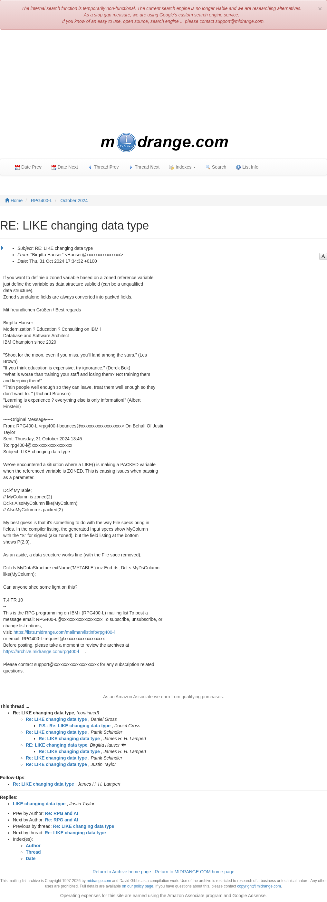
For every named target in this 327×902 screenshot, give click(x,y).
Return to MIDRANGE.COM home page (194, 871)
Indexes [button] (182, 167)
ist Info (247, 167)
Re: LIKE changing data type (56, 719)
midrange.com (99, 880)
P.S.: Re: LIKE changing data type (75, 725)
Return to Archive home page (121, 871)
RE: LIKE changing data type (56, 745)
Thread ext (144, 167)
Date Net (64, 167)
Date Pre (28, 167)
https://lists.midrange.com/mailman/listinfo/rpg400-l (64, 632)
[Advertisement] (163, 81)
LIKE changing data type (39, 803)
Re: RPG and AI (61, 813)
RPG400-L (41, 200)
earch (216, 167)
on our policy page (137, 886)
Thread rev (103, 167)
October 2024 (74, 200)
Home (14, 200)
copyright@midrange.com (259, 886)
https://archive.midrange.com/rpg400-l (41, 651)
